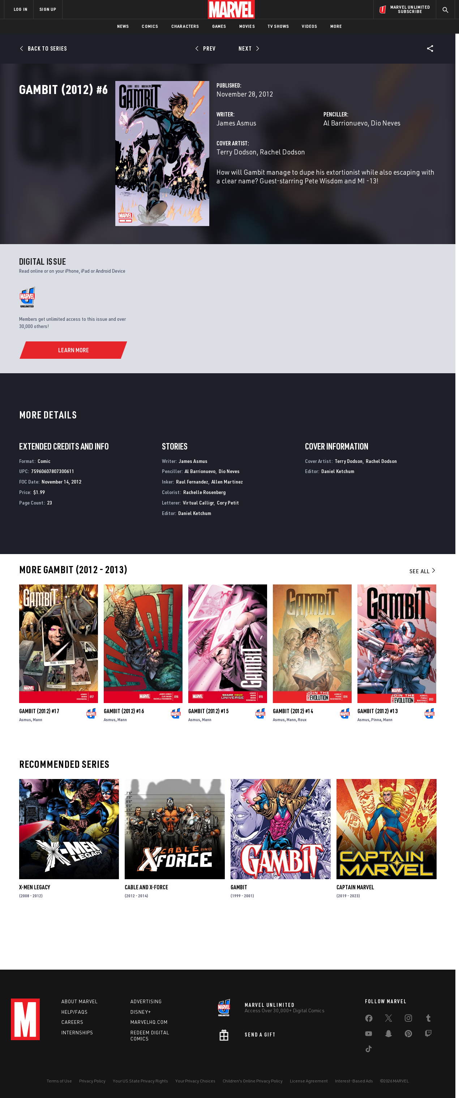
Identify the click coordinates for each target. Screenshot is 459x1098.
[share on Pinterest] (408, 1035)
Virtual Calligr (198, 547)
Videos (309, 26)
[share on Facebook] (369, 1019)
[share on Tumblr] (428, 1019)
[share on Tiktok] (368, 1050)
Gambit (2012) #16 (124, 755)
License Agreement (309, 1081)
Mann (37, 763)
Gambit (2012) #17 (39, 755)
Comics (150, 26)
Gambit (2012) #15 (208, 755)
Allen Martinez (227, 526)
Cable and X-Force (146, 931)
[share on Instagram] (408, 1019)
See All (422, 615)
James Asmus (169, 154)
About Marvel (79, 1001)
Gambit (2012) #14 (293, 755)
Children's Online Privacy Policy (253, 1081)
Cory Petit (228, 547)
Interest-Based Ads (354, 1081)
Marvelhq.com (149, 1022)
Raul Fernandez (192, 526)
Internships (77, 1032)
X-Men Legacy (34, 931)
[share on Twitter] (388, 1019)
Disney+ (140, 1012)
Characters (185, 26)
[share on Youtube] (368, 1035)
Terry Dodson (169, 183)
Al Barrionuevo (312, 154)
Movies (247, 26)
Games (219, 26)
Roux (302, 763)
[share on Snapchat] (388, 1035)
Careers (72, 1022)
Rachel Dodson (215, 183)
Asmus (25, 763)
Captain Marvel (355, 931)
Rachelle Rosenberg (204, 536)
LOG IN (20, 9)
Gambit (239, 931)
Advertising (146, 1001)
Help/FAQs (74, 1012)
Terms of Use (59, 1081)
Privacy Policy (92, 1081)
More (336, 26)
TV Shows (278, 26)
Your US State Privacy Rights (140, 1081)
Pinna (376, 763)
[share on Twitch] (428, 1035)
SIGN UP (47, 9)
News (123, 26)
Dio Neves (352, 154)
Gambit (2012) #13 (377, 755)
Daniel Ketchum (194, 557)
